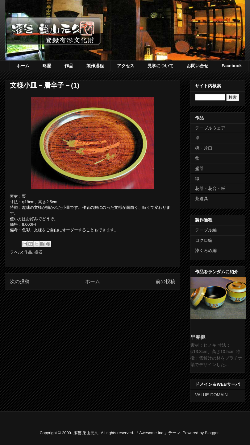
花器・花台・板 (210, 188)
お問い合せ (197, 65)
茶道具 (201, 198)
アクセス (125, 65)
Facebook (232, 65)
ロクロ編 (203, 240)
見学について (160, 65)
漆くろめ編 (206, 250)
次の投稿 (20, 281)
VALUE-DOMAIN (211, 394)
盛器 (38, 252)
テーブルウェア (210, 128)
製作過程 (95, 65)
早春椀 (197, 337)
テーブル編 (206, 230)
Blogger (212, 433)
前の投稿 (165, 281)
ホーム (22, 65)
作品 (69, 65)
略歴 (47, 65)
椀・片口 (203, 148)
